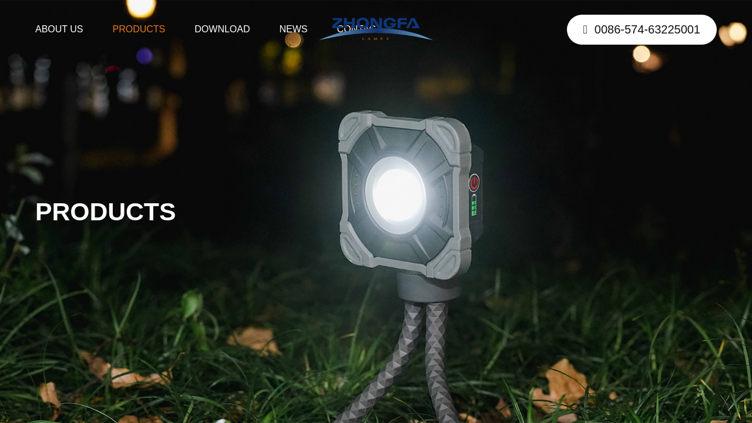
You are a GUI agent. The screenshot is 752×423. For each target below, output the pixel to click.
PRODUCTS (139, 29)
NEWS (294, 29)
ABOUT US (59, 29)
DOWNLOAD (222, 29)
